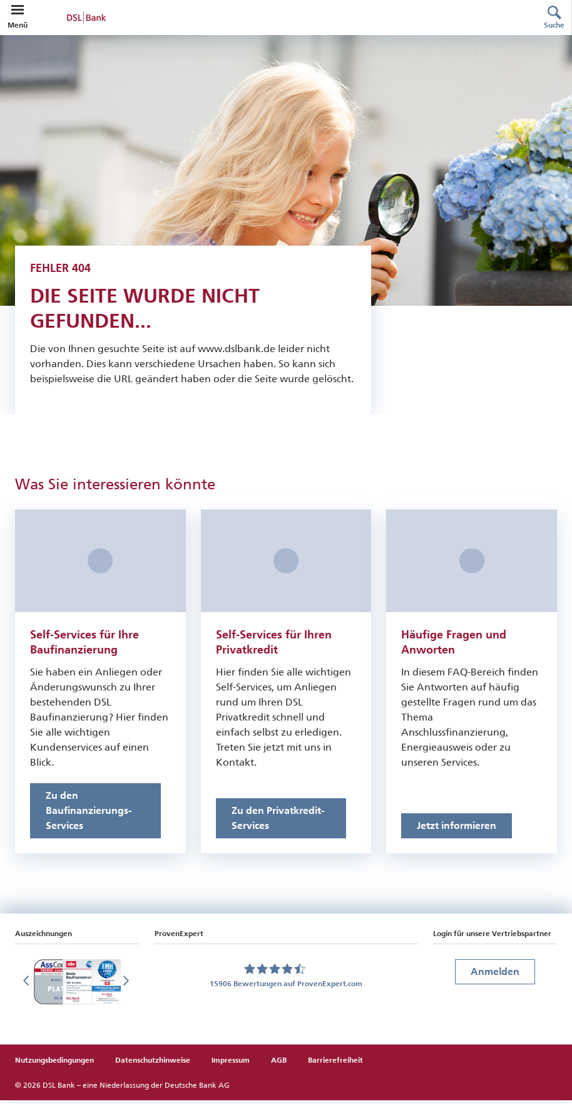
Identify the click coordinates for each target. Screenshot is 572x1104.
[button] (17, 10)
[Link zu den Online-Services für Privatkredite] (281, 822)
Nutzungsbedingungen (54, 1064)
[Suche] (554, 17)
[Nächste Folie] (127, 985)
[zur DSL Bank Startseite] (276, 17)
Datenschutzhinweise (152, 1064)
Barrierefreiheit (335, 1064)
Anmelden (495, 975)
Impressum (231, 1064)
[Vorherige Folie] (27, 985)
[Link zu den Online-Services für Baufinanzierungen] (95, 814)
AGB (279, 1064)
